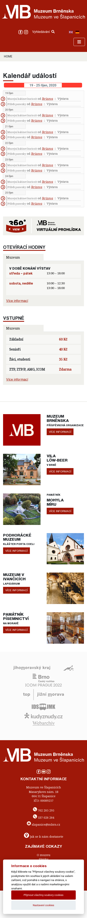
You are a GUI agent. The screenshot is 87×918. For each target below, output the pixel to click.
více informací (60, 432)
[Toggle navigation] (79, 42)
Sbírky (43, 859)
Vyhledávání (43, 32)
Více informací (17, 300)
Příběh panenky (16, 104)
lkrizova (47, 99)
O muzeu (43, 855)
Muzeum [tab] (13, 257)
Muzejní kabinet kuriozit (22, 99)
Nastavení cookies (43, 905)
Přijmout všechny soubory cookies (43, 895)
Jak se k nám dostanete (46, 836)
